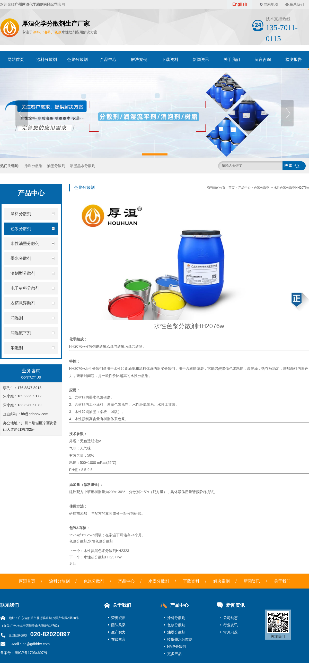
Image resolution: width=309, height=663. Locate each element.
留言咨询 (262, 59)
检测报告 (293, 59)
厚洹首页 (27, 581)
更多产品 (174, 654)
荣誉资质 (118, 618)
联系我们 (296, 4)
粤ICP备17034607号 (31, 653)
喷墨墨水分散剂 (82, 166)
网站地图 (271, 4)
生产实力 (118, 632)
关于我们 (232, 59)
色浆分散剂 (77, 59)
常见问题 (230, 632)
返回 (72, 563)
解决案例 (139, 59)
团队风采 (118, 625)
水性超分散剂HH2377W (103, 557)
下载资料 (170, 59)
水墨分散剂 (158, 581)
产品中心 (108, 59)
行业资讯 (230, 625)
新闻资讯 (201, 59)
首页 (231, 187)
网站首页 (15, 59)
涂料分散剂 (46, 59)
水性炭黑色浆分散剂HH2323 (106, 551)
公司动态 (230, 618)
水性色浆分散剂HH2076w (291, 187)
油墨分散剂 (56, 166)
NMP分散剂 (176, 646)
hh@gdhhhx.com (34, 414)
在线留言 (118, 639)
